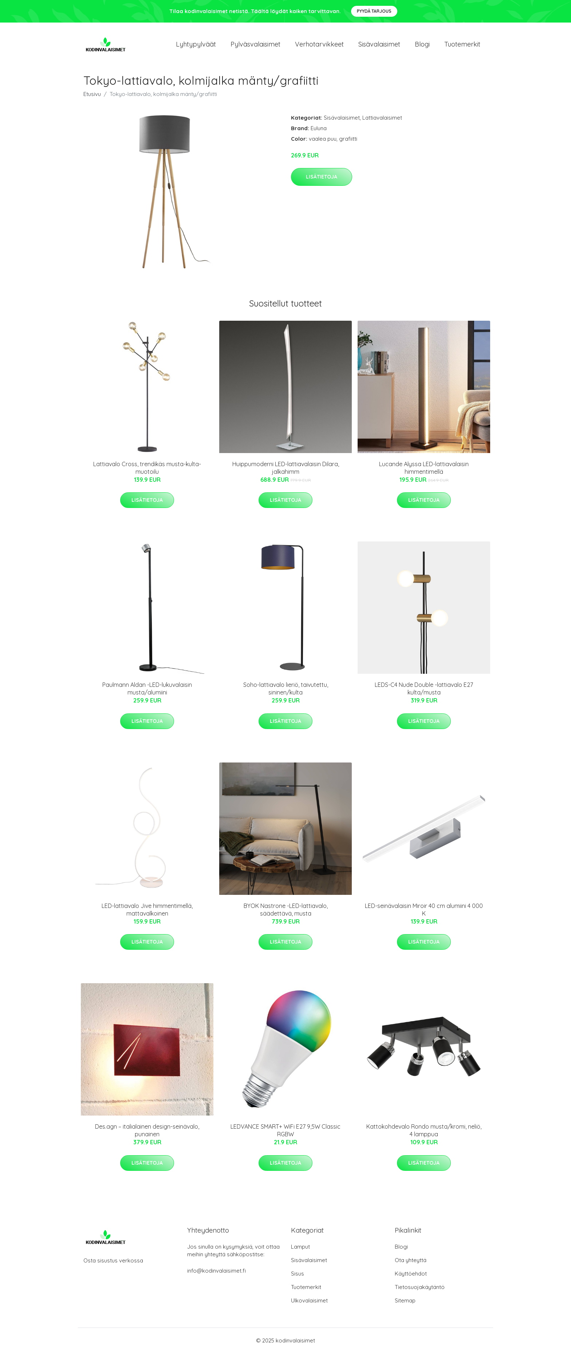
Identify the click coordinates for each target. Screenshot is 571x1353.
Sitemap (405, 1300)
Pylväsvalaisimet (255, 44)
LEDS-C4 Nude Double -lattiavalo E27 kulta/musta (424, 688)
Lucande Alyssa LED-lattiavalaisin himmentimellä (424, 467)
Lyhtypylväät (196, 44)
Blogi (422, 44)
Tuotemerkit (462, 44)
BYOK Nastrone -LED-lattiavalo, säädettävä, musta (286, 909)
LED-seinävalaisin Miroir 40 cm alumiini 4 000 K (424, 909)
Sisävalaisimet (379, 44)
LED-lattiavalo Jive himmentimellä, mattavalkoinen (147, 909)
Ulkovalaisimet (309, 1300)
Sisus (297, 1273)
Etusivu (92, 94)
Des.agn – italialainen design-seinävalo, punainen (147, 1130)
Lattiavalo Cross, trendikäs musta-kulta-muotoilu (147, 467)
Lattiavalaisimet (382, 117)
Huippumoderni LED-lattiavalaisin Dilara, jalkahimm (285, 467)
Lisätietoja (321, 176)
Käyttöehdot (411, 1273)
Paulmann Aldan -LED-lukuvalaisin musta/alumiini (147, 688)
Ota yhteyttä (410, 1260)
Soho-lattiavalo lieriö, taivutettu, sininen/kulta (285, 688)
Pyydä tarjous (374, 11)
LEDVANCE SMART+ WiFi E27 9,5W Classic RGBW (285, 1130)
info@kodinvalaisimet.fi (216, 1270)
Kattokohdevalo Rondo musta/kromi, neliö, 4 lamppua (423, 1130)
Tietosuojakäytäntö (420, 1287)
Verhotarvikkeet (319, 44)
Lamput (300, 1246)
